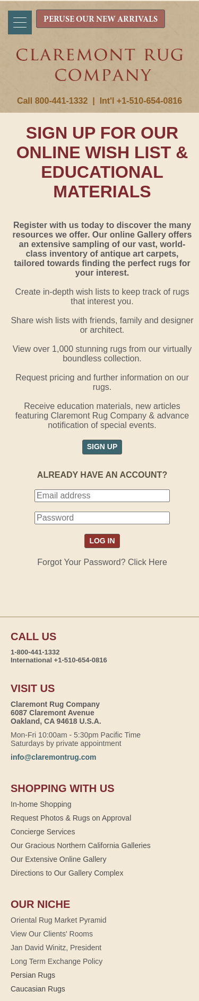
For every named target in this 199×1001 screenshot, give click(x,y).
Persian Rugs (33, 975)
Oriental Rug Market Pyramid (59, 920)
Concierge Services (43, 831)
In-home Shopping (41, 804)
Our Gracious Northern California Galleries (81, 845)
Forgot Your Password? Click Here (102, 562)
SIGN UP (102, 446)
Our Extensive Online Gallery (59, 859)
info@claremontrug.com (53, 757)
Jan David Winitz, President (56, 947)
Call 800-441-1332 (52, 100)
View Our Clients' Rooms (52, 934)
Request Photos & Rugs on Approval (71, 818)
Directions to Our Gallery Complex (67, 873)
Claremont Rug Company (99, 72)
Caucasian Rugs (38, 989)
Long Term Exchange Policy (56, 961)
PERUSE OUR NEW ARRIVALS (101, 19)
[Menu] (20, 22)
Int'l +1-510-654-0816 (141, 100)
